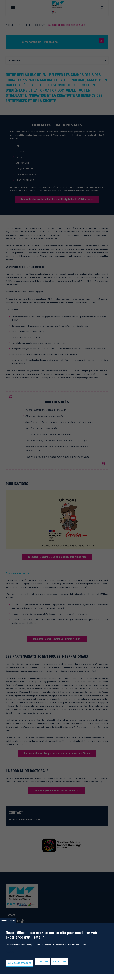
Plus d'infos (10, 952)
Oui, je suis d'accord (19, 963)
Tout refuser (59, 961)
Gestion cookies (8, 920)
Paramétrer (42, 961)
